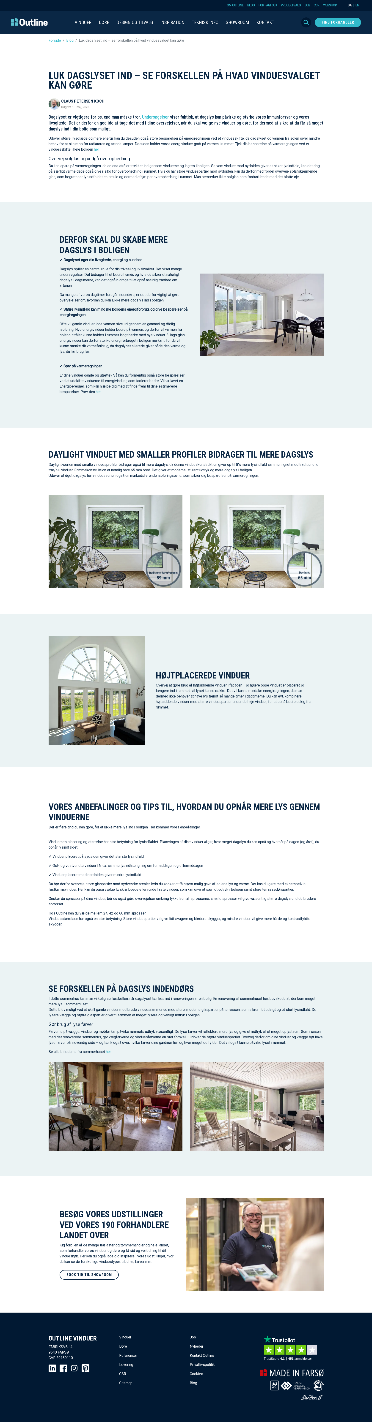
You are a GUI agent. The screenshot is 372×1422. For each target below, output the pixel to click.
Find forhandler (338, 22)
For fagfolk (268, 5)
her (108, 1052)
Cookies (196, 1374)
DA (350, 5)
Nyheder (196, 1346)
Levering (126, 1364)
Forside (55, 40)
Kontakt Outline (202, 1355)
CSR (317, 5)
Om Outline (235, 5)
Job (307, 5)
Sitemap (125, 1383)
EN (357, 5)
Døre (123, 1346)
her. (96, 149)
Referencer (128, 1355)
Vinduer (125, 1337)
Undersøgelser (155, 117)
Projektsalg (291, 5)
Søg (306, 22)
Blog (251, 5)
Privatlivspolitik (202, 1364)
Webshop (330, 5)
